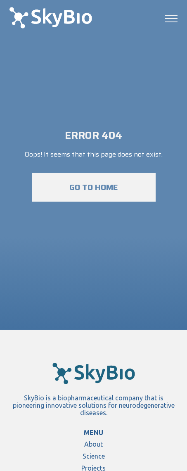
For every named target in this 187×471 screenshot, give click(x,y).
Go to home (93, 187)
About (93, 444)
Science (94, 456)
